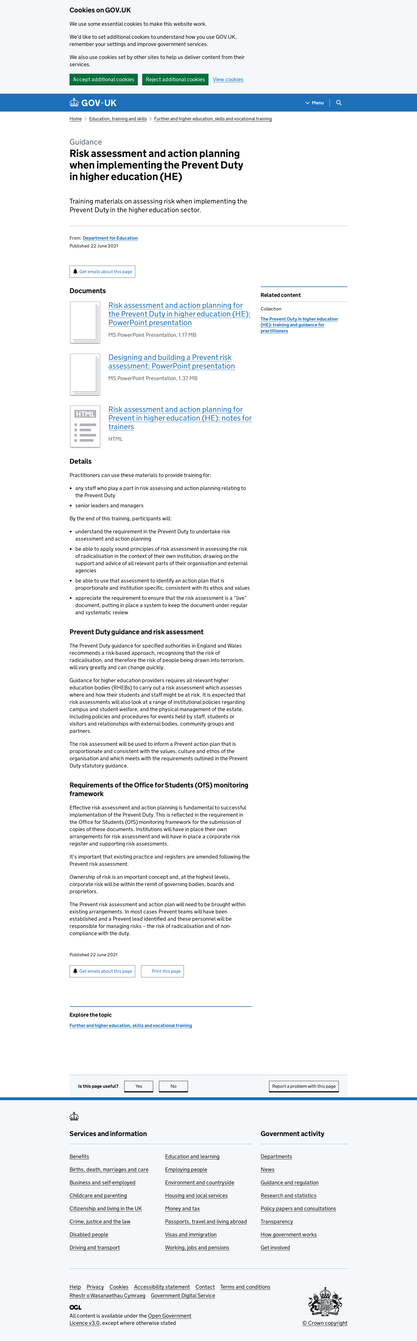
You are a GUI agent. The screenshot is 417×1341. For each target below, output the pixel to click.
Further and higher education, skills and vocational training (213, 118)
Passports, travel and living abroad (206, 1221)
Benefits (79, 1156)
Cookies (119, 1286)
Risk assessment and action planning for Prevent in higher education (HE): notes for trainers (180, 417)
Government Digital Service (183, 1295)
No (179, 1086)
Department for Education (110, 238)
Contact (205, 1286)
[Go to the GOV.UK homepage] (93, 102)
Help (75, 1286)
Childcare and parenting (98, 1195)
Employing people (186, 1169)
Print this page (166, 971)
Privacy (95, 1286)
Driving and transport (95, 1247)
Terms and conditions (245, 1286)
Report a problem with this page (304, 1086)
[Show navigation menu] (315, 103)
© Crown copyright (325, 1323)
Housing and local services (196, 1195)
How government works (289, 1234)
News (268, 1169)
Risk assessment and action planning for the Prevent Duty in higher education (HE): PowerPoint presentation (179, 313)
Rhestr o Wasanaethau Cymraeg (107, 1295)
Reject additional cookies (175, 79)
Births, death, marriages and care (109, 1169)
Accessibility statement (162, 1286)
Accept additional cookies (103, 79)
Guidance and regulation (290, 1182)
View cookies (228, 79)
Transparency (277, 1221)
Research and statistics (289, 1195)
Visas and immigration (191, 1234)
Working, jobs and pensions (197, 1247)
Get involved (275, 1247)
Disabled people (89, 1234)
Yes (144, 1086)
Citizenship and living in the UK (106, 1208)
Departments (276, 1156)
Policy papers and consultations (298, 1208)
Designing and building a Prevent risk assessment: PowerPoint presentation (171, 361)
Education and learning (192, 1156)
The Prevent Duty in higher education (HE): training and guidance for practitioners (299, 325)
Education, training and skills (118, 118)
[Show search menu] (339, 103)
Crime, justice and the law (100, 1221)
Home (76, 118)
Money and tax (182, 1208)
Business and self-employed (103, 1182)
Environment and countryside (199, 1182)
